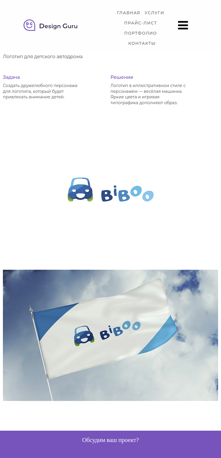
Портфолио (140, 33)
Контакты (142, 43)
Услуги (154, 12)
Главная (128, 12)
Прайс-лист (140, 23)
